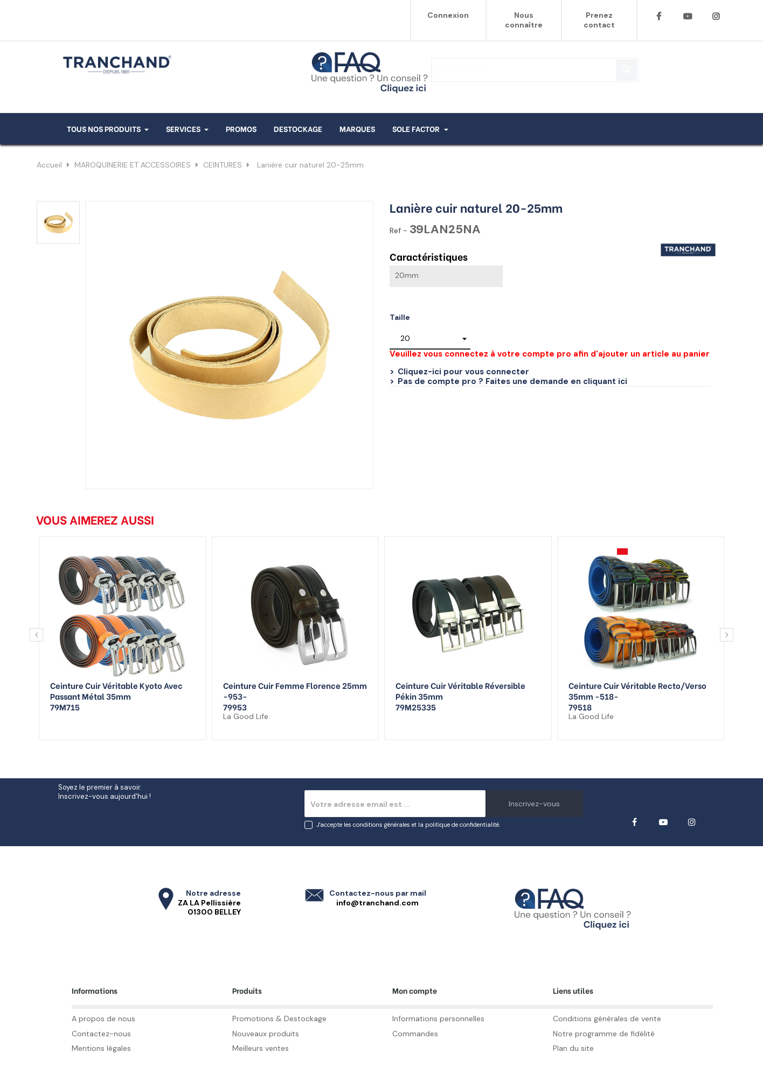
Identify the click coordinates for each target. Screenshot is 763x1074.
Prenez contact (599, 20)
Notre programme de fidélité (604, 1033)
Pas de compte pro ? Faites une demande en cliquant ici (512, 381)
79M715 (65, 706)
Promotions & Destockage (279, 1018)
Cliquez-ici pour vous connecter (463, 371)
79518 (580, 706)
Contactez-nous (101, 1033)
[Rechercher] (535, 64)
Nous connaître (524, 20)
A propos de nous (103, 1018)
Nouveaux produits (265, 1033)
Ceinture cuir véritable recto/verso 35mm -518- (637, 690)
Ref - (398, 230)
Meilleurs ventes (260, 1048)
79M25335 (416, 706)
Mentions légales (101, 1048)
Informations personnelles (438, 1018)
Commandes (415, 1033)
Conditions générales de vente (607, 1018)
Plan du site (573, 1048)
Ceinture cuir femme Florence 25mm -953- (295, 690)
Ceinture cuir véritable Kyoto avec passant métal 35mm (116, 690)
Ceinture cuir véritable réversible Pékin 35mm (460, 690)
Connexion (448, 15)
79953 (235, 706)
